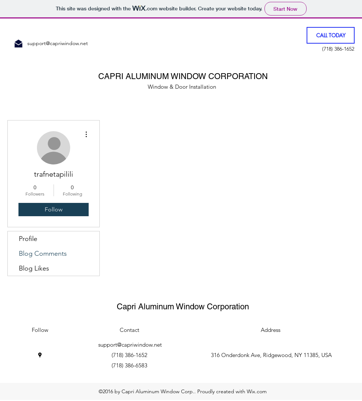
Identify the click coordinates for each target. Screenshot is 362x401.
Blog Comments (43, 253)
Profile (28, 239)
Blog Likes (34, 268)
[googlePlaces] (40, 355)
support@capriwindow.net (57, 43)
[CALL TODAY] (331, 35)
